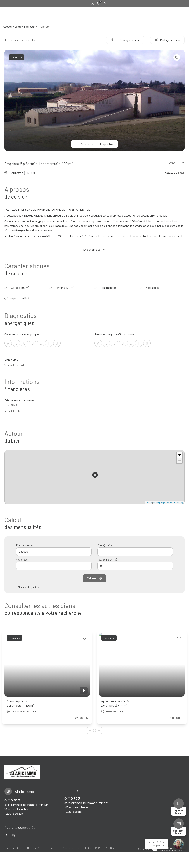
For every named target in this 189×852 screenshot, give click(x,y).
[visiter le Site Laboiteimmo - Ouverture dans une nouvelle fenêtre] (167, 849)
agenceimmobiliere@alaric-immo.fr (26, 804)
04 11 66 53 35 (12, 800)
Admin (54, 848)
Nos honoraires (71, 848)
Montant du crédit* (25, 545)
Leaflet (149, 502)
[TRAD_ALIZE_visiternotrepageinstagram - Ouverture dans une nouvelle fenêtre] (13, 835)
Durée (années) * (106, 545)
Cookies (110, 848)
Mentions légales (36, 848)
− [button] (179, 460)
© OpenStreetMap (175, 502)
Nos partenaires (12, 848)
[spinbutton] (135, 566)
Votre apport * (23, 559)
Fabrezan (29, 26)
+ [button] (179, 455)
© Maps (159, 502)
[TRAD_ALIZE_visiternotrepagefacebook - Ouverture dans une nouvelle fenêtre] (6, 835)
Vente (18, 26)
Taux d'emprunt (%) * (107, 559)
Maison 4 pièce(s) (20, 703)
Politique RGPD (92, 848)
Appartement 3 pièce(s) (115, 703)
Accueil (7, 26)
